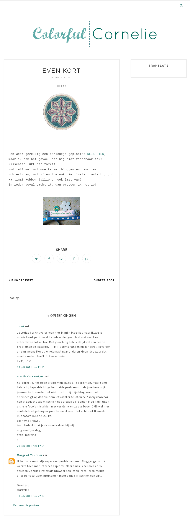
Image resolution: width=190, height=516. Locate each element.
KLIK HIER (95, 154)
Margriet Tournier (29, 456)
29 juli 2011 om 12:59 (31, 446)
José (20, 327)
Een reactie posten (26, 506)
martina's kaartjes (30, 377)
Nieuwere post (21, 281)
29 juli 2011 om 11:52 (31, 368)
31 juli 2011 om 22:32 (31, 497)
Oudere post (104, 281)
